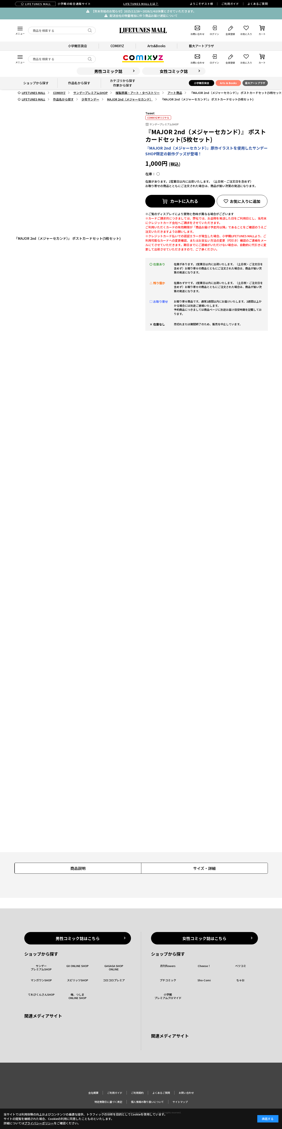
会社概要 (93, 1092)
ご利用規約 (137, 1092)
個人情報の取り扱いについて (147, 1102)
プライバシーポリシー (39, 1123)
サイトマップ (180, 1102)
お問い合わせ (186, 1092)
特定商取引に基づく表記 (108, 1102)
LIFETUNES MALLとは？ (140, 4)
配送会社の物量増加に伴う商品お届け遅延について (144, 15)
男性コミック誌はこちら (78, 938)
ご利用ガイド (230, 4)
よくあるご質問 (257, 4)
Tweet (150, 113)
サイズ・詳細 (204, 868)
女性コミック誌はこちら (204, 938)
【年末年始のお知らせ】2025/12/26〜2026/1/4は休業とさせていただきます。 (143, 11)
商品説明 (78, 868)
